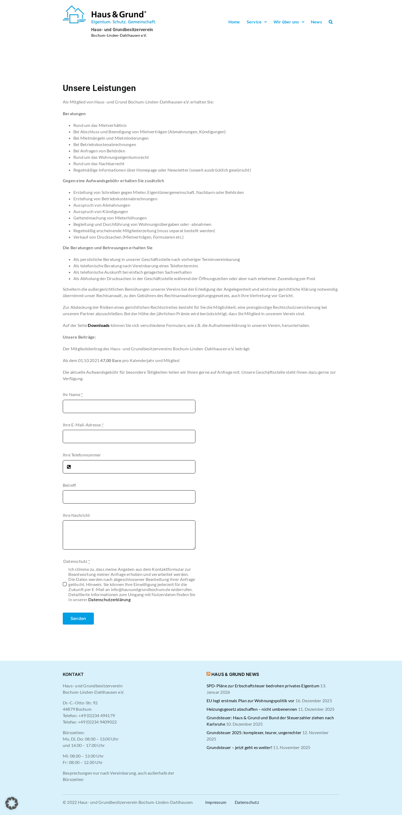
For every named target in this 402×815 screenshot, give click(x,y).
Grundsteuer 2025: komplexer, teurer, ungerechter (254, 732)
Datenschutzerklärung (109, 599)
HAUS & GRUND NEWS (235, 674)
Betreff (69, 485)
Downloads (99, 325)
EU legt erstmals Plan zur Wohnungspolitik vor (251, 700)
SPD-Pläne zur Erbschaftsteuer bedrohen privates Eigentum (263, 685)
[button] (331, 21)
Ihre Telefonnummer (82, 454)
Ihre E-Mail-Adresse (83, 424)
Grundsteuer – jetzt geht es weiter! (239, 747)
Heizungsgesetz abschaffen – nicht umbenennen (252, 709)
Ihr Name (73, 394)
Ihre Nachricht (76, 515)
